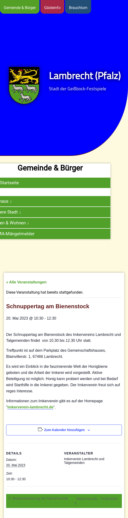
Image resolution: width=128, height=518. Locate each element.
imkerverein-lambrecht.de (30, 418)
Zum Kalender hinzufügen (64, 440)
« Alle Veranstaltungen (26, 293)
